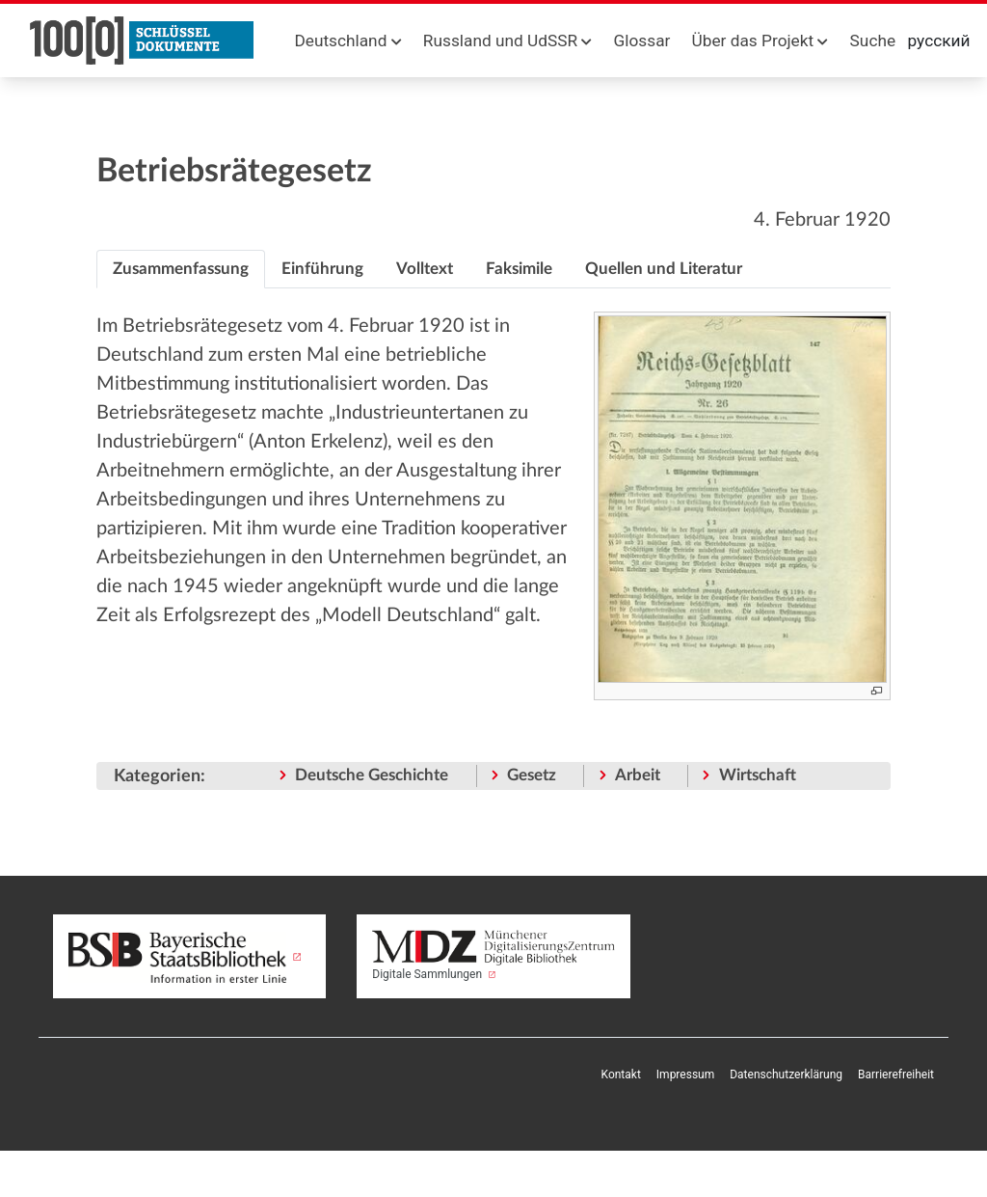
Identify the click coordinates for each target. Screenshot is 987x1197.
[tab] (180, 269)
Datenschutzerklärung (786, 1074)
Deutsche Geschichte (371, 775)
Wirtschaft (757, 775)
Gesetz (531, 775)
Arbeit (637, 775)
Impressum (685, 1074)
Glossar (642, 40)
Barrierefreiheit (896, 1074)
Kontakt (621, 1074)
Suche (872, 40)
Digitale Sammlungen (493, 956)
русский (939, 40)
